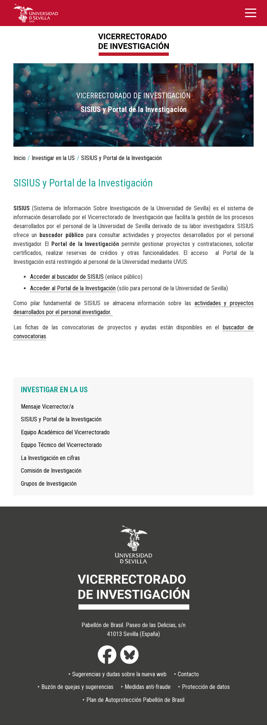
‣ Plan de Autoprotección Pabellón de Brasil (133, 699)
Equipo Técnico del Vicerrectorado (61, 444)
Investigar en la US (53, 158)
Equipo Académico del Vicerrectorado (65, 432)
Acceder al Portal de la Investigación (73, 288)
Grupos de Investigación (49, 483)
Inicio (19, 158)
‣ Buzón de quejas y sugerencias (75, 686)
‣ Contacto (186, 674)
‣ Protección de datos (204, 686)
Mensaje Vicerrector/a (47, 406)
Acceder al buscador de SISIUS (67, 276)
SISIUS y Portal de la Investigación (61, 419)
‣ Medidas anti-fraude (146, 686)
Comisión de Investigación (51, 470)
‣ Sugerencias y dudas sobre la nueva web (117, 674)
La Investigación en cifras (50, 457)
